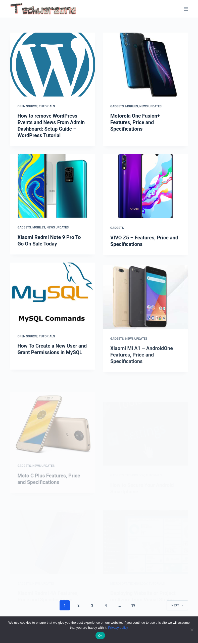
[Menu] (186, 9)
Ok (100, 635)
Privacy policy (118, 627)
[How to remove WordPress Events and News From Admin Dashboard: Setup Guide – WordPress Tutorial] (52, 65)
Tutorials (47, 106)
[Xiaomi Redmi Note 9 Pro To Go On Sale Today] (52, 187)
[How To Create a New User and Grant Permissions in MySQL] (52, 301)
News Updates (150, 106)
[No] (191, 629)
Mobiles (131, 106)
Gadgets (117, 106)
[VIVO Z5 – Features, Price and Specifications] (145, 191)
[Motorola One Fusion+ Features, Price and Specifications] (145, 65)
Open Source (27, 106)
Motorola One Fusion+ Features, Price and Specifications (135, 122)
